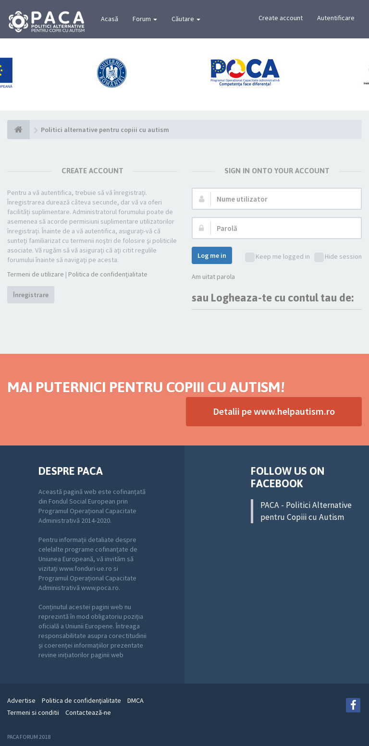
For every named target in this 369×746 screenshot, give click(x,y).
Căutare (186, 18)
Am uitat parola (213, 276)
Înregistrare (31, 294)
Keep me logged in (277, 257)
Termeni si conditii (33, 712)
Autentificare (336, 17)
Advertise (21, 700)
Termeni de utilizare (35, 274)
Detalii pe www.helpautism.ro (274, 411)
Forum (145, 18)
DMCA (135, 700)
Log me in (211, 255)
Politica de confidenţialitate (108, 274)
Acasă (109, 18)
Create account (280, 17)
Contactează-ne (88, 712)
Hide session (338, 257)
